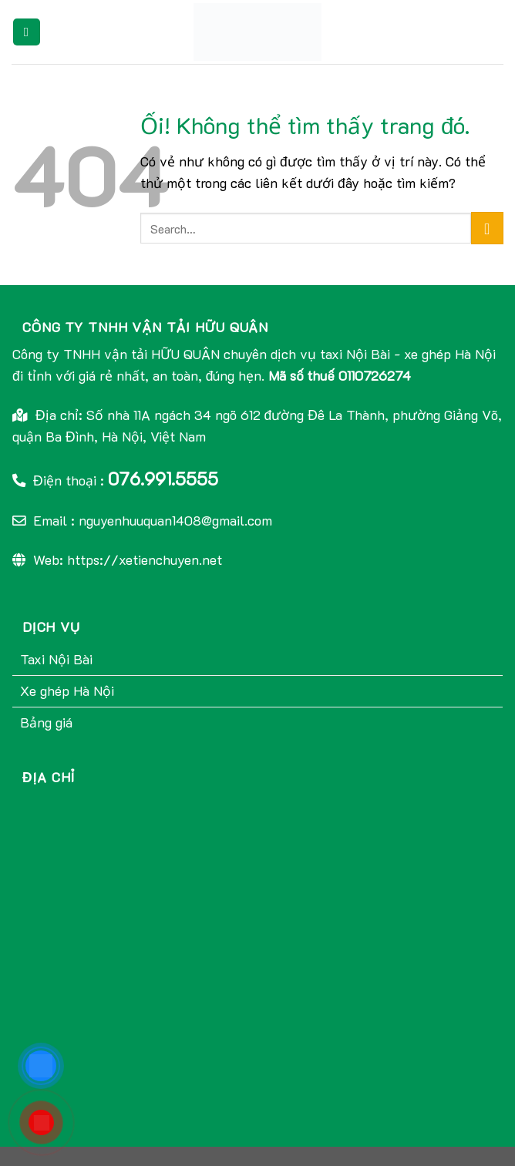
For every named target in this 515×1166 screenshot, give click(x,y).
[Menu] (26, 31)
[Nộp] (487, 228)
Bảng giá (46, 722)
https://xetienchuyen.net (144, 559)
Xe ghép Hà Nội (67, 690)
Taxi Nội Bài (56, 658)
